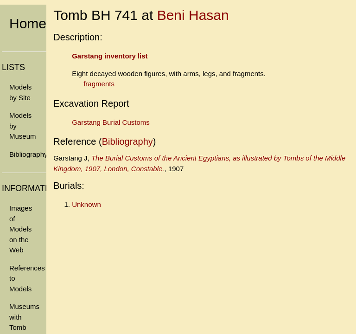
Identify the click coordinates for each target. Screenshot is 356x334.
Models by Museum (22, 125)
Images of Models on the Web (20, 229)
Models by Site (20, 92)
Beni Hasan (193, 15)
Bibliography (27, 154)
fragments (98, 84)
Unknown (86, 204)
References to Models (27, 278)
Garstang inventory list (109, 56)
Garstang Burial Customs (111, 122)
